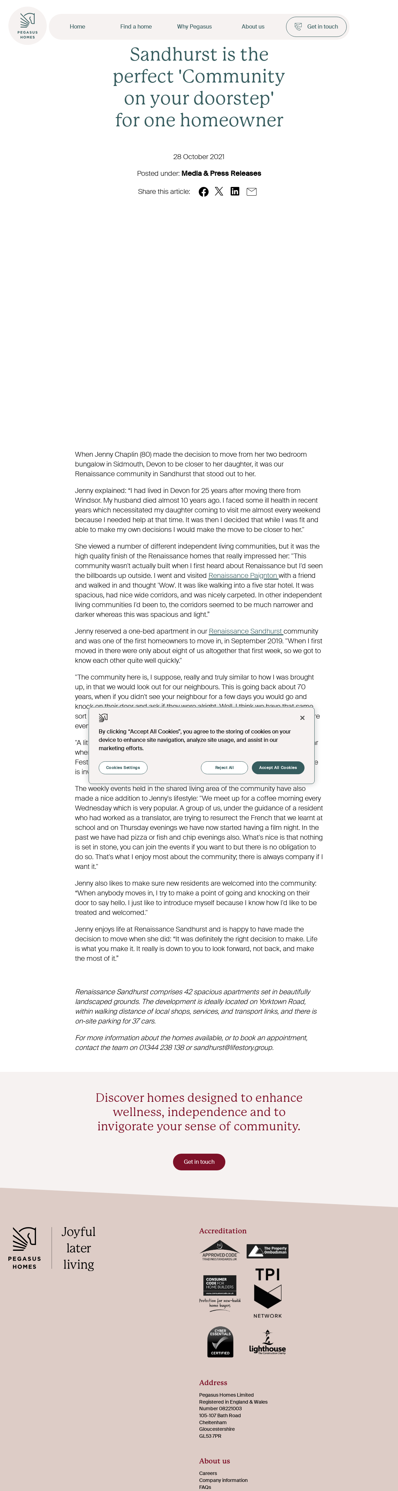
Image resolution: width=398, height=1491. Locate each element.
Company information (223, 1480)
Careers (208, 1473)
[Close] (302, 717)
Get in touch (316, 26)
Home (77, 26)
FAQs (205, 1487)
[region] (201, 746)
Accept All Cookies (278, 767)
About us (253, 26)
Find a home (136, 26)
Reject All (223, 767)
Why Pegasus (194, 26)
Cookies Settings (123, 767)
